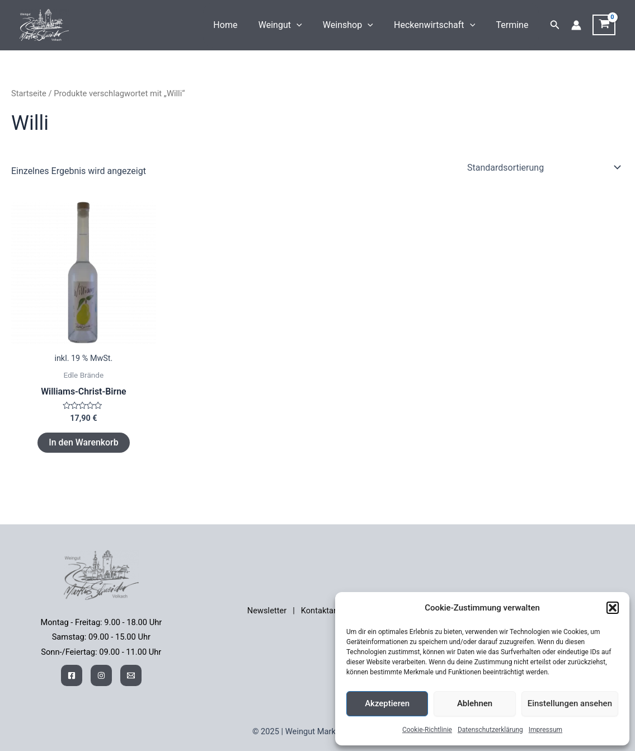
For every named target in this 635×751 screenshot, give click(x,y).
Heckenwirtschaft (438, 25)
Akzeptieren (387, 703)
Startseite (28, 93)
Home (239, 25)
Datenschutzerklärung (490, 730)
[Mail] (131, 675)
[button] (612, 607)
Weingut (290, 25)
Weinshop (355, 25)
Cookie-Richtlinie (427, 730)
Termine (513, 25)
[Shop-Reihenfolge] (543, 167)
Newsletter (266, 611)
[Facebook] (71, 675)
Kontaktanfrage (329, 611)
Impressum (545, 730)
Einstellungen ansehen (570, 703)
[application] (307, 25)
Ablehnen (474, 703)
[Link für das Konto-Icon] (576, 25)
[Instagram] (101, 675)
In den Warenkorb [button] (84, 442)
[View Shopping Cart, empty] (603, 25)
